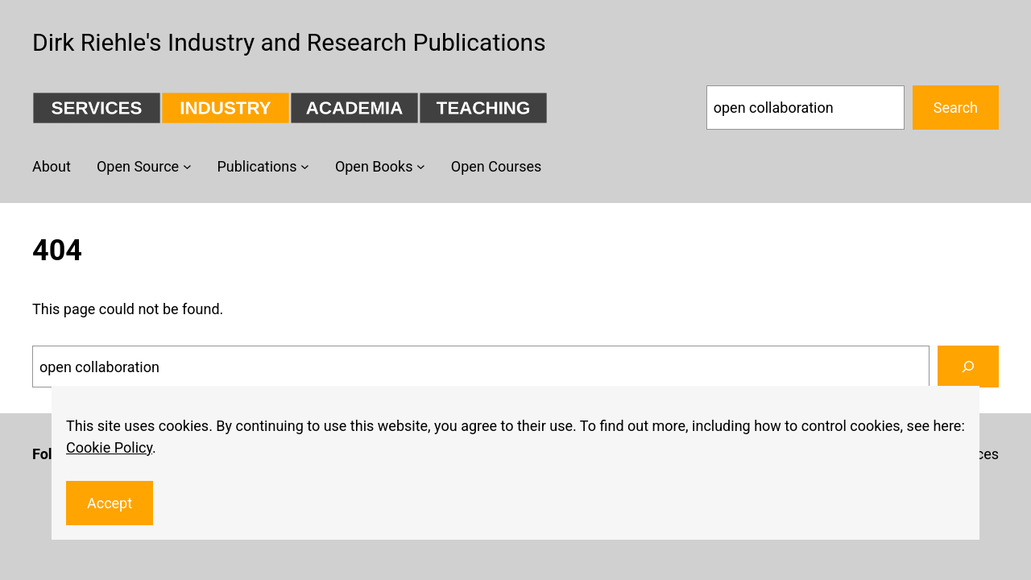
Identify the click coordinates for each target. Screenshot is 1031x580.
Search (956, 107)
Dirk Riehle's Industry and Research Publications (289, 42)
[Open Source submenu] (187, 166)
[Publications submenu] (304, 166)
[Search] (968, 366)
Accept (109, 503)
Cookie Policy (109, 447)
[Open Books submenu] (420, 166)
